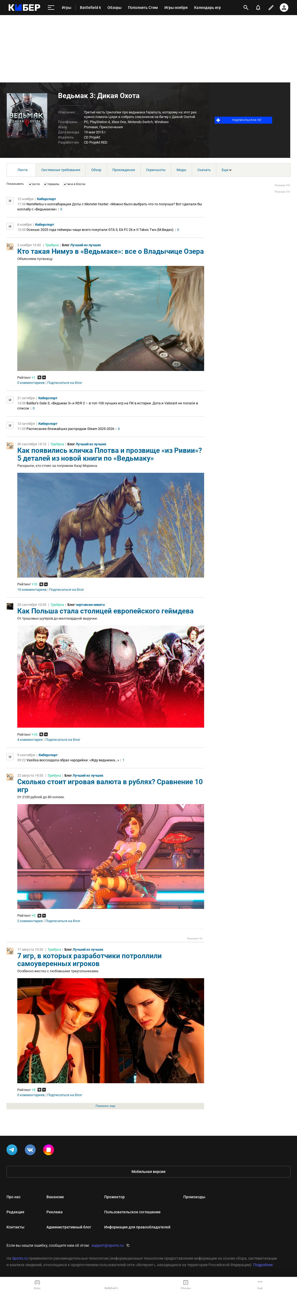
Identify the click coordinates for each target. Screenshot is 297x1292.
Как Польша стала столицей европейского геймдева (105, 611)
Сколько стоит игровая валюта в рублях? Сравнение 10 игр (110, 786)
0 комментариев (31, 382)
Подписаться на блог (64, 382)
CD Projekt (92, 137)
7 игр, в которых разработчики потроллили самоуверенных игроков (89, 960)
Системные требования (60, 170)
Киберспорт (46, 199)
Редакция (15, 1212)
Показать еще (105, 1106)
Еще (226, 170)
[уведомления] (258, 7)
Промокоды (194, 1197)
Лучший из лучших (85, 245)
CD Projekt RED (95, 142)
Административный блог (68, 1227)
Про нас (13, 1197)
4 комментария (30, 739)
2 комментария (30, 921)
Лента (23, 170)
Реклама (54, 1212)
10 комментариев (31, 589)
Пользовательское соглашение (132, 1212)
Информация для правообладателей (137, 1227)
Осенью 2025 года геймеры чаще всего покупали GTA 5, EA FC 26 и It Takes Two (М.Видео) (100, 230)
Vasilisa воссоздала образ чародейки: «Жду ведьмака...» (72, 760)
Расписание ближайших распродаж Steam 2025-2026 (70, 429)
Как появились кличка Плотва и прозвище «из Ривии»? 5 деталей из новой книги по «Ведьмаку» (109, 454)
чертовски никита (90, 605)
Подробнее (263, 1265)
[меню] (51, 7)
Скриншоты (156, 170)
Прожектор (114, 1197)
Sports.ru (20, 1258)
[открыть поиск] (246, 7)
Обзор (96, 170)
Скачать (204, 170)
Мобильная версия (148, 1171)
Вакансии (55, 1197)
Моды (181, 170)
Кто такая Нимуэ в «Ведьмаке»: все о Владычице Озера (110, 251)
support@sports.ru (108, 1245)
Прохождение (123, 170)
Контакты (15, 1227)
